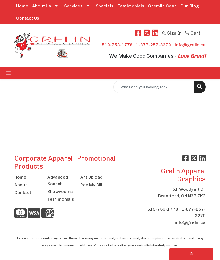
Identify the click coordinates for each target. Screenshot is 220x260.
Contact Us (27, 18)
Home (22, 6)
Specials (105, 6)
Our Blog (189, 6)
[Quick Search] (153, 87)
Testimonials (130, 6)
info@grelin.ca (190, 44)
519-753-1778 (117, 44)
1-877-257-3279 (153, 44)
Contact (22, 192)
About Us (41, 6)
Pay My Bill (91, 184)
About (20, 184)
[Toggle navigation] (8, 73)
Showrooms (60, 191)
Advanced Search (57, 180)
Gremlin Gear (162, 6)
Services (73, 6)
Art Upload (91, 177)
